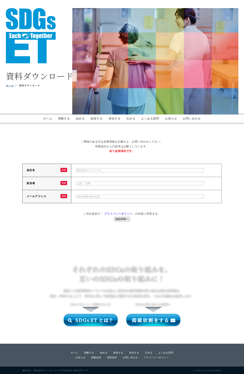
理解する (64, 118)
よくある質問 (150, 118)
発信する (115, 118)
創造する (97, 118)
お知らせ (171, 118)
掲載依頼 (96, 357)
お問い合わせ (192, 118)
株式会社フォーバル (43, 370)
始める (80, 118)
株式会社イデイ (81, 370)
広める (130, 118)
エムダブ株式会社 (63, 370)
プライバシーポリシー (118, 213)
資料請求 (112, 357)
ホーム (10, 85)
